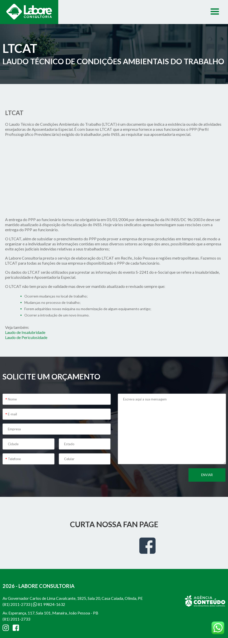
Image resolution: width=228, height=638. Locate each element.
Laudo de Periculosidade (26, 337)
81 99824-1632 (49, 604)
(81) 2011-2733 (16, 604)
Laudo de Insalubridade (25, 332)
